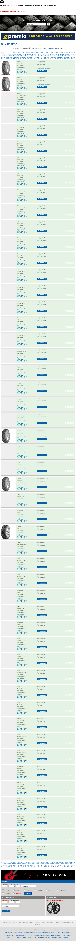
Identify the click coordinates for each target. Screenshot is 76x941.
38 (57, 53)
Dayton (59, 930)
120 (60, 55)
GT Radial (51, 932)
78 (50, 54)
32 (47, 53)
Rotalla (8, 937)
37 (56, 53)
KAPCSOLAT (51, 6)
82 (57, 54)
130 (9, 57)
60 (20, 54)
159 (2, 58)
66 (30, 54)
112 (41, 55)
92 (73, 54)
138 (28, 57)
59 (19, 54)
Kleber (13, 935)
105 (25, 55)
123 (67, 55)
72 (40, 54)
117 (53, 55)
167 (21, 58)
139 (30, 57)
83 (58, 54)
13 (16, 53)
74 (43, 54)
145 (44, 57)
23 (33, 53)
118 (55, 55)
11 (13, 53)
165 (16, 58)
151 (58, 57)
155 (67, 57)
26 (37, 53)
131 (11, 57)
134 (18, 57)
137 (25, 57)
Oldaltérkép (6, 923)
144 (41, 57)
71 (38, 54)
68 (34, 54)
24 (34, 53)
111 (39, 55)
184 (60, 58)
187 (67, 58)
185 (62, 58)
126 (74, 55)
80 (53, 54)
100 (14, 55)
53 (9, 54)
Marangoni (30, 935)
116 (51, 55)
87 (65, 54)
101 (16, 55)
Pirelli (68, 935)
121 (62, 55)
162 (9, 58)
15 (19, 53)
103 (21, 55)
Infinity (63, 932)
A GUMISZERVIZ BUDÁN (38, 20)
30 (44, 53)
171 (30, 58)
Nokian (63, 935)
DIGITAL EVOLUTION (47, 923)
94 (3, 55)
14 (18, 53)
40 (61, 53)
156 (69, 57)
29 (42, 53)
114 (46, 55)
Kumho (24, 935)
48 (74, 53)
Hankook (58, 932)
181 (53, 58)
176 (41, 58)
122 (65, 55)
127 (2, 57)
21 (29, 53)
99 (11, 55)
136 (23, 57)
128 (4, 57)
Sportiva (24, 937)
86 (63, 54)
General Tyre (37, 932)
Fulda (31, 932)
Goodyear (45, 932)
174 (37, 58)
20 (28, 53)
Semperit (18, 937)
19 (26, 53)
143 (39, 57)
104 (23, 55)
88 (67, 54)
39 (59, 53)
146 (46, 57)
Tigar (35, 937)
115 (48, 55)
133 (16, 57)
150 (55, 57)
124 (69, 55)
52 (7, 54)
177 (44, 58)
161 (7, 58)
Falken (15, 932)
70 (37, 54)
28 (41, 53)
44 (67, 53)
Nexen (58, 935)
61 (22, 54)
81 (55, 54)
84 (60, 54)
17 (23, 53)
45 (69, 53)
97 (8, 55)
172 (32, 58)
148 (51, 57)
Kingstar (7, 935)
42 (64, 53)
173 (35, 58)
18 (24, 53)
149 (53, 57)
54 (10, 54)
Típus (39, 48)
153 (62, 57)
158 (74, 57)
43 (66, 53)
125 (72, 55)
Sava (13, 937)
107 (30, 55)
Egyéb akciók (8, 932)
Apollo (15, 930)
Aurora (26, 930)
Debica (64, 930)
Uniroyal (43, 937)
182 (55, 58)
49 (2, 54)
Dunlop (69, 930)
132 (14, 57)
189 (72, 58)
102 (18, 55)
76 (47, 54)
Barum (31, 930)
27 (39, 53)
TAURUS (30, 937)
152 (60, 57)
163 (11, 58)
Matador (36, 935)
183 (58, 58)
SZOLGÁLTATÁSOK (16, 6)
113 (44, 55)
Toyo (39, 937)
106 (28, 55)
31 (46, 53)
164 (14, 58)
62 (24, 54)
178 (46, 58)
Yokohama (65, 937)
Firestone (26, 932)
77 (48, 54)
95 (5, 55)
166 (18, 58)
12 (14, 53)
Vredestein (54, 937)
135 (21, 57)
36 (54, 53)
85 (62, 54)
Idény (44, 48)
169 (25, 58)
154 (65, 57)
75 (45, 54)
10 (11, 53)
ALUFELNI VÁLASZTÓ (32, 6)
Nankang (53, 935)
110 (37, 55)
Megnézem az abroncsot (43, 68)
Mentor (42, 935)
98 (10, 55)
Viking (48, 937)
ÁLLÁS (43, 6)
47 (72, 53)
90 (70, 54)
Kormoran (18, 935)
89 (68, 54)
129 (7, 57)
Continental (53, 930)
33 (49, 53)
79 (52, 54)
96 (6, 55)
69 (35, 54)
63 (25, 54)
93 (1, 55)
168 (23, 58)
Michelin (47, 935)
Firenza (20, 932)
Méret (34, 48)
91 (72, 54)
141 (35, 57)
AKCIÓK (6, 6)
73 (42, 54)
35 (52, 53)
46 (71, 53)
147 (48, 57)
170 (28, 58)
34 (51, 53)
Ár (30, 48)
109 (35, 55)
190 (74, 58)
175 (39, 58)
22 (31, 53)
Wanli (59, 937)
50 (4, 54)
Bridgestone (45, 930)
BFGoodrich (37, 930)
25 (36, 53)
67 (32, 54)
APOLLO (21, 930)
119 (58, 55)
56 (14, 54)
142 (37, 57)
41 (62, 53)
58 (17, 54)
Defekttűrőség (53, 48)
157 (72, 57)
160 (4, 58)
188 (69, 58)
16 (21, 53)
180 (51, 58)
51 (5, 54)
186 (65, 58)
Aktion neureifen (8, 930)
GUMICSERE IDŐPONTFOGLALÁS (12, 11)
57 (15, 54)
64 (27, 54)
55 (12, 54)
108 (32, 55)
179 (48, 58)
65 (28, 54)
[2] (3, 53)
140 (32, 57)
